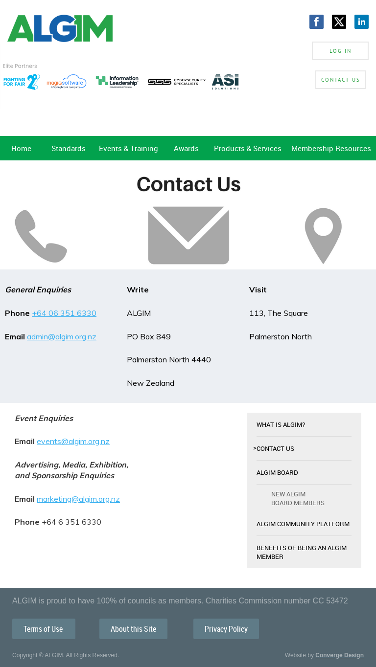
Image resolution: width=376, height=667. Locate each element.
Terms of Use (44, 628)
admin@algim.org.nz (61, 336)
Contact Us (340, 79)
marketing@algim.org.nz (78, 499)
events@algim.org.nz (73, 441)
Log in (340, 50)
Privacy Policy (226, 628)
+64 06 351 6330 (64, 313)
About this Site (133, 628)
